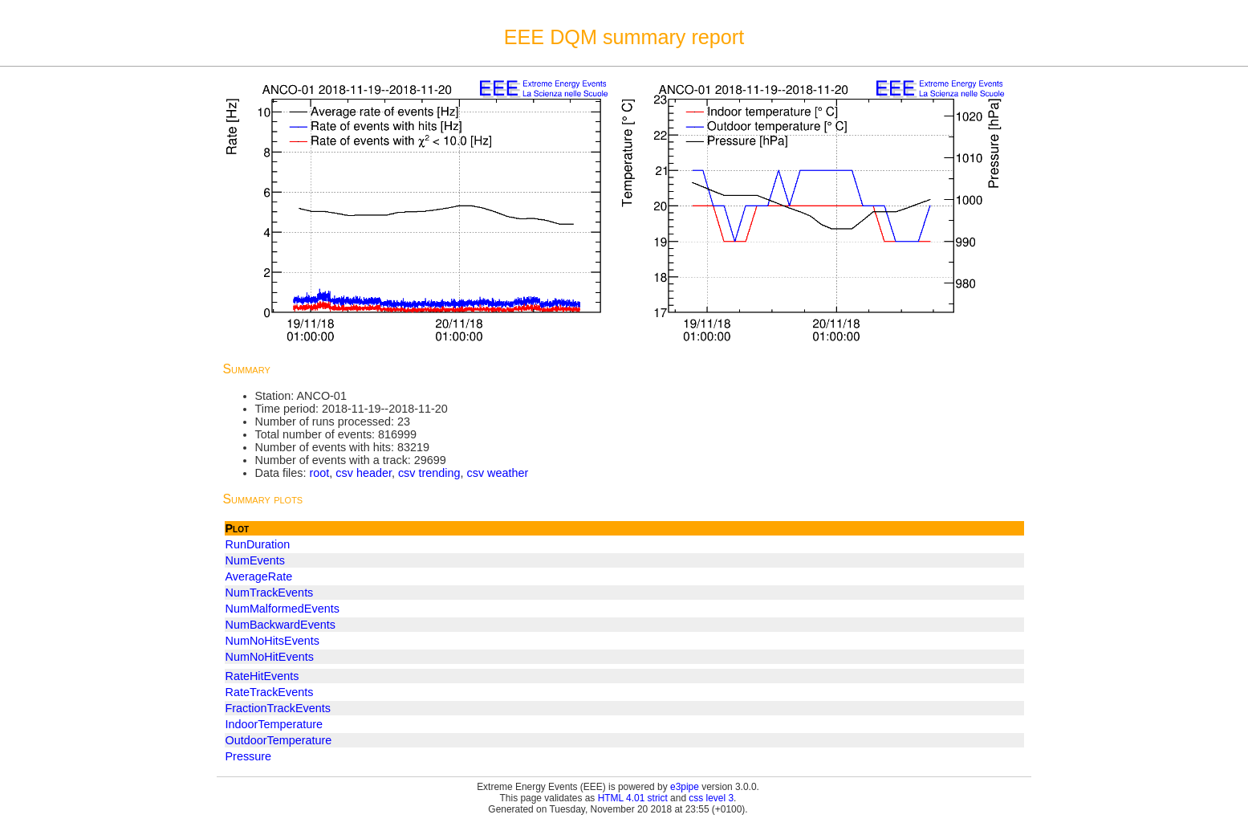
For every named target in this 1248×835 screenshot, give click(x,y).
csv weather (498, 472)
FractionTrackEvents (278, 708)
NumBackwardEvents (281, 624)
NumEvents (255, 560)
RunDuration (258, 544)
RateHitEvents (262, 676)
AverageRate (259, 576)
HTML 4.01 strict (633, 798)
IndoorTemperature (274, 724)
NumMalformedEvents (282, 608)
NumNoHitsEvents (273, 640)
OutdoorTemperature (279, 740)
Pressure (249, 756)
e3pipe (684, 786)
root (319, 472)
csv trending (429, 472)
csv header (363, 472)
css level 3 (711, 798)
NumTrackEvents (270, 592)
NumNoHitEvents (270, 656)
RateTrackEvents (270, 692)
